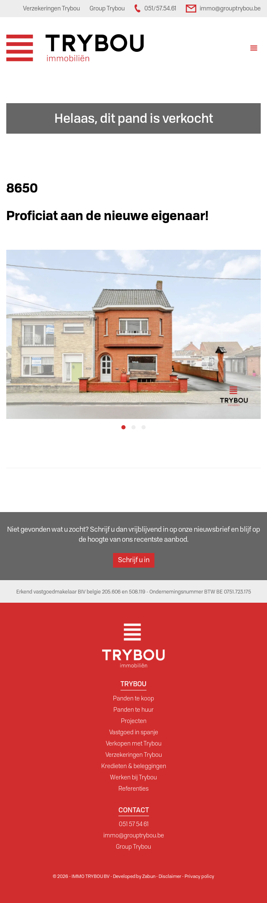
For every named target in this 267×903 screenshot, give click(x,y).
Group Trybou (133, 846)
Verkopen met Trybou (134, 743)
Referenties (133, 788)
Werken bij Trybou (133, 777)
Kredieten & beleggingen (133, 766)
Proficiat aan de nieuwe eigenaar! (107, 216)
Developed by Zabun (134, 876)
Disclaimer (170, 876)
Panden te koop (133, 698)
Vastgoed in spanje (133, 732)
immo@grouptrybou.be (133, 835)
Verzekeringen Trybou (133, 754)
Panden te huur (133, 709)
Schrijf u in (133, 560)
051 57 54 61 (134, 824)
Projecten (133, 721)
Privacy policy (199, 876)
